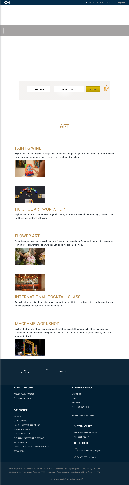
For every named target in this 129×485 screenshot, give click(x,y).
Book (93, 89)
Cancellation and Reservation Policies (31, 446)
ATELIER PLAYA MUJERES (24, 394)
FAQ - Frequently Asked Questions (29, 438)
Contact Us (111, 2)
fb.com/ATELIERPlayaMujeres (87, 450)
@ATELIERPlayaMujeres (85, 457)
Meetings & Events (80, 407)
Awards (17, 416)
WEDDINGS (76, 394)
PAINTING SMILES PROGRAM (85, 432)
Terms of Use (19, 451)
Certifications (20, 420)
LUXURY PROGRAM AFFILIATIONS (27, 425)
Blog (74, 411)
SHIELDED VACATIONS (23, 433)
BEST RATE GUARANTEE (23, 429)
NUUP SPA (76, 402)
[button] (7, 30)
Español (121, 2)
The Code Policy (81, 437)
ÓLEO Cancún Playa (22, 398)
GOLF (74, 398)
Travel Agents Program (83, 415)
